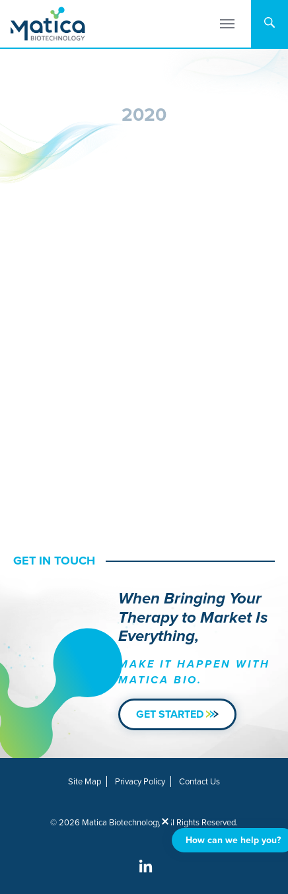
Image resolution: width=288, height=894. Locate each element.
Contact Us (199, 781)
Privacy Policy (140, 781)
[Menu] (227, 24)
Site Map (84, 781)
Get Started (177, 714)
